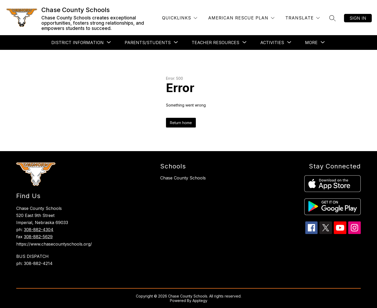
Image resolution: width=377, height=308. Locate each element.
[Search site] (332, 18)
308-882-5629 (38, 236)
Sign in (358, 18)
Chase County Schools (183, 177)
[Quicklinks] (179, 18)
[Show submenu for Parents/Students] (148, 42)
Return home (181, 122)
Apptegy (199, 300)
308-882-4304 (38, 229)
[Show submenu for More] (311, 42)
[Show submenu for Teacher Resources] (215, 42)
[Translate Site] (302, 18)
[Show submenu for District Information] (77, 42)
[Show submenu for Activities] (272, 42)
